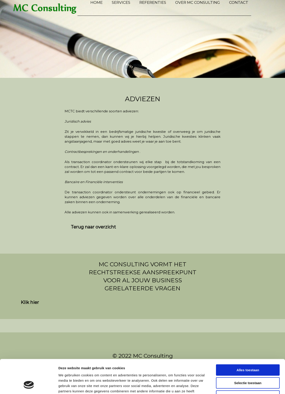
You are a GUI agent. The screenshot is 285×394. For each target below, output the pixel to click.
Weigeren (247, 366)
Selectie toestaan (248, 353)
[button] (93, 227)
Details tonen (240, 385)
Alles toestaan (247, 339)
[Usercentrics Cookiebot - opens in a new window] (28, 385)
